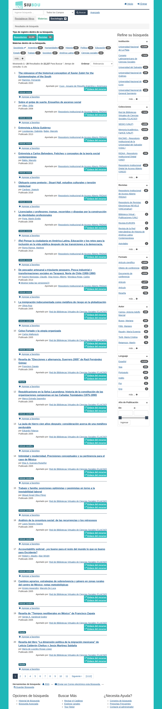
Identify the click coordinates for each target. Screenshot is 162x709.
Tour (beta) (69, 707)
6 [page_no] (40, 676)
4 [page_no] (30, 676)
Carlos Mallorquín (30, 334)
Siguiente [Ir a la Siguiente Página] (77, 676)
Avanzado (95, 12)
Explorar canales (72, 704)
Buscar (81, 12)
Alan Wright (44, 556)
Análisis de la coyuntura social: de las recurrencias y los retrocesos (58, 520)
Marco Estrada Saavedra (34, 398)
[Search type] (59, 12)
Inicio (128, 4)
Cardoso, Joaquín (30, 189)
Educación (100, 47)
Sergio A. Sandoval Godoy (34, 617)
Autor (121, 306)
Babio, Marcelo (51, 131)
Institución (124, 41)
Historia (69, 47)
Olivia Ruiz (27, 305)
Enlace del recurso (95, 89)
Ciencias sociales (89, 53)
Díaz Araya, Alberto (57, 277)
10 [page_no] (61, 676)
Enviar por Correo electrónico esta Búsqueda (78, 684)
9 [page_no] (55, 676)
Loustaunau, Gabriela (32, 131)
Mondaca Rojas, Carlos (79, 277)
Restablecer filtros (24, 18)
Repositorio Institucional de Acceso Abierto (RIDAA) (82, 111)
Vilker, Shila (27, 105)
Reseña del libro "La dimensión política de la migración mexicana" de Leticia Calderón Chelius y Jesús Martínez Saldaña (59, 644)
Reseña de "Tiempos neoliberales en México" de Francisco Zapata (57, 613)
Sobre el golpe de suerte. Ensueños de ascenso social (50, 102)
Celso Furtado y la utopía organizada (40, 331)
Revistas (43, 37)
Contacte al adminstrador (122, 707)
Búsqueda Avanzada (28, 704)
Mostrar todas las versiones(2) (34, 283)
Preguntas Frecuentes (120, 704)
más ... (19, 58)
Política (83, 47)
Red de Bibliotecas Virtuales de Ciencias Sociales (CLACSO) (78, 311)
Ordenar (85, 63)
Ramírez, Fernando (31, 80)
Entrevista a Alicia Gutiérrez (35, 127)
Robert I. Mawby (30, 556)
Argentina (32, 47)
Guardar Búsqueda (24, 687)
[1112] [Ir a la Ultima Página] (89, 676)
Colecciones (125, 107)
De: (120, 408)
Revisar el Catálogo (73, 701)
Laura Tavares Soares (32, 524)
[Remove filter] (65, 18)
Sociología (19, 47)
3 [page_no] (25, 676)
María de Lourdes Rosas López (37, 649)
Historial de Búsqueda (29, 701)
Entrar (142, 4)
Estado (16, 53)
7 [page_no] (45, 676)
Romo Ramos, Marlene (33, 247)
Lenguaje (123, 356)
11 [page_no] (67, 676)
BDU (18, 4)
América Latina (67, 53)
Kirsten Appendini (30, 588)
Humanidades (51, 47)
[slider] (120, 417)
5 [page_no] (35, 676)
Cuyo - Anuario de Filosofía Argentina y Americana (83, 86)
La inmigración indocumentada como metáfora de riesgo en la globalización (62, 302)
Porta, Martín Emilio (31, 218)
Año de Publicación (128, 402)
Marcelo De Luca (48, 588)
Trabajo (31, 53)
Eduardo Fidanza (30, 430)
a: (135, 408)
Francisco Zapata (30, 366)
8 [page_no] (50, 676)
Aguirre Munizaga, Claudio (34, 277)
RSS (45, 684)
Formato (123, 257)
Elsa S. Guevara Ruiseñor (34, 463)
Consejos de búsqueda (121, 701)
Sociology (47, 53)
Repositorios (20, 37)
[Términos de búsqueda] (28, 12)
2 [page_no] (20, 676)
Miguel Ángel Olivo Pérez (34, 495)
